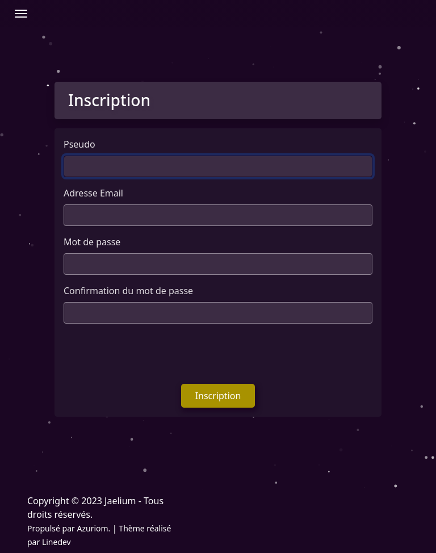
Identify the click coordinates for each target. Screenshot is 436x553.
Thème (131, 528)
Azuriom (92, 528)
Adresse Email (93, 193)
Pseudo (79, 144)
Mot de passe (92, 242)
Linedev (56, 542)
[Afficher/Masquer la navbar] (21, 14)
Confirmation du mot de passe (128, 290)
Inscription (218, 395)
